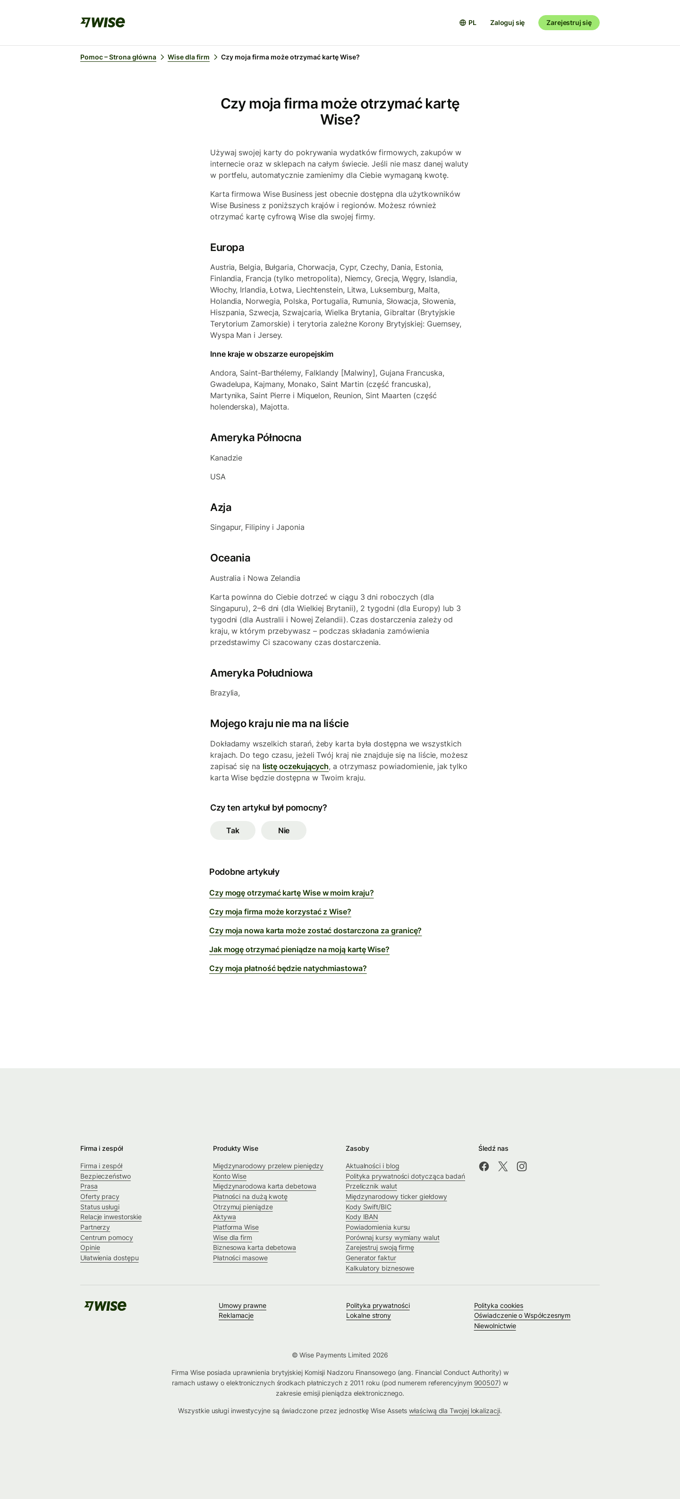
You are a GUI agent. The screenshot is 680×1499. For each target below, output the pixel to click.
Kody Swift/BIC (368, 1207)
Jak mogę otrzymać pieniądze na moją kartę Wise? (299, 949)
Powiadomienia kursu (378, 1227)
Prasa (89, 1186)
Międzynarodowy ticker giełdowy (396, 1196)
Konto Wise (229, 1176)
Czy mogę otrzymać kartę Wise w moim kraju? (291, 892)
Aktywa (224, 1217)
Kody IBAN (362, 1217)
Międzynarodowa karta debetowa (264, 1186)
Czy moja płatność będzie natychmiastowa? (288, 968)
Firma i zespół (101, 1166)
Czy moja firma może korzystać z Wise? (280, 911)
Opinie (90, 1247)
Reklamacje (236, 1315)
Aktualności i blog (373, 1166)
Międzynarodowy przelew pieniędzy (268, 1166)
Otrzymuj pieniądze (243, 1207)
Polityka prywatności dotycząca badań (405, 1176)
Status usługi (99, 1207)
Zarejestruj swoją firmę (380, 1247)
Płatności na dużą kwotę (250, 1196)
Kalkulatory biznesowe (380, 1268)
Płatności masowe (240, 1258)
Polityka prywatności (377, 1305)
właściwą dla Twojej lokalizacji (454, 1411)
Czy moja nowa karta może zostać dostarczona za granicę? (315, 930)
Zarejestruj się (569, 22)
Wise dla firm (232, 1237)
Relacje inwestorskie (111, 1217)
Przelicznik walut (371, 1186)
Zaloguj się (507, 22)
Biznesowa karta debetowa (254, 1247)
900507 (486, 1383)
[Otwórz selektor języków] (467, 22)
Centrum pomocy (106, 1237)
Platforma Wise (236, 1227)
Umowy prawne (242, 1305)
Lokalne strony (368, 1315)
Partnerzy (95, 1227)
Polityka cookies (499, 1305)
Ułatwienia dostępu (109, 1258)
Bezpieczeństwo (105, 1176)
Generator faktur (371, 1258)
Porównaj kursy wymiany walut (393, 1237)
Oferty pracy (99, 1196)
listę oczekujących (296, 766)
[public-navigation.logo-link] (105, 1309)
